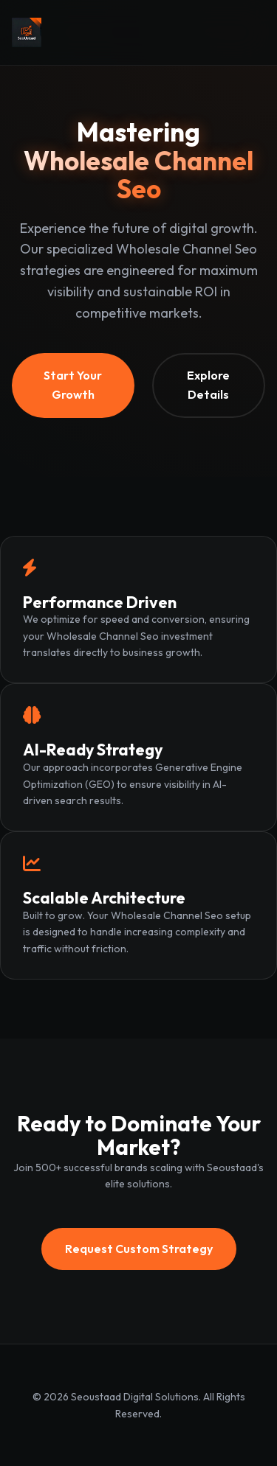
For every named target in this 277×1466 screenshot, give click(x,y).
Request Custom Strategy (139, 1248)
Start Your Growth (73, 385)
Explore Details (208, 385)
